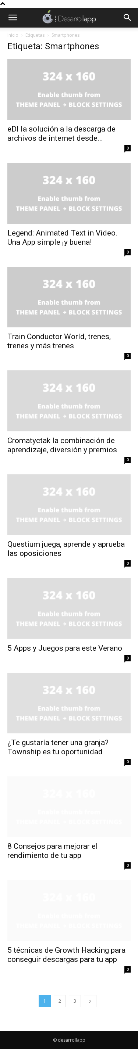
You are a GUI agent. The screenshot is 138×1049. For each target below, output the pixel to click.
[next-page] (90, 1001)
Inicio (12, 35)
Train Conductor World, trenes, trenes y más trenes (59, 341)
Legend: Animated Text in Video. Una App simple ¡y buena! (62, 238)
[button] (12, 18)
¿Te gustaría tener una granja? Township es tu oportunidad (58, 747)
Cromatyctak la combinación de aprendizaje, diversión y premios (62, 445)
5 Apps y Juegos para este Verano (64, 648)
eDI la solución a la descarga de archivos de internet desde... (61, 134)
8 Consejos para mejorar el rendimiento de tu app (52, 851)
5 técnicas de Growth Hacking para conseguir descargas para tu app (66, 955)
